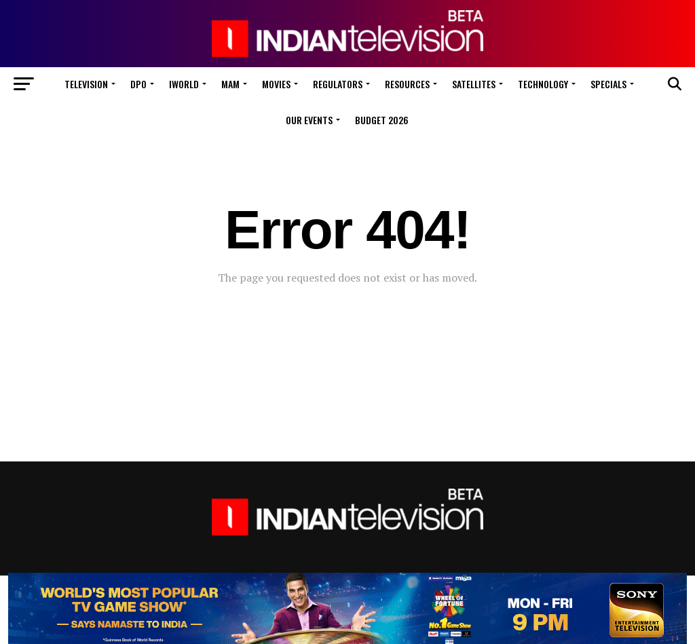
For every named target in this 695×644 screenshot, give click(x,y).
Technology (543, 84)
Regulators (337, 84)
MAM (230, 84)
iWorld (184, 84)
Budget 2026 (382, 120)
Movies (276, 84)
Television (86, 84)
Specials (608, 84)
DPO (138, 84)
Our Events (309, 120)
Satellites (473, 84)
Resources (407, 84)
